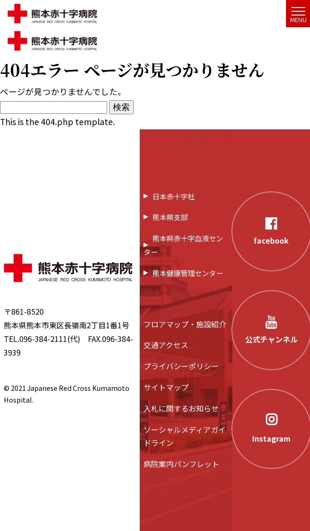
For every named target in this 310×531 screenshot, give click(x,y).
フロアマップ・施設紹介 (184, 324)
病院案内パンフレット (181, 463)
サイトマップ (166, 387)
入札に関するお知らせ (181, 408)
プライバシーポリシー (181, 366)
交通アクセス (165, 344)
